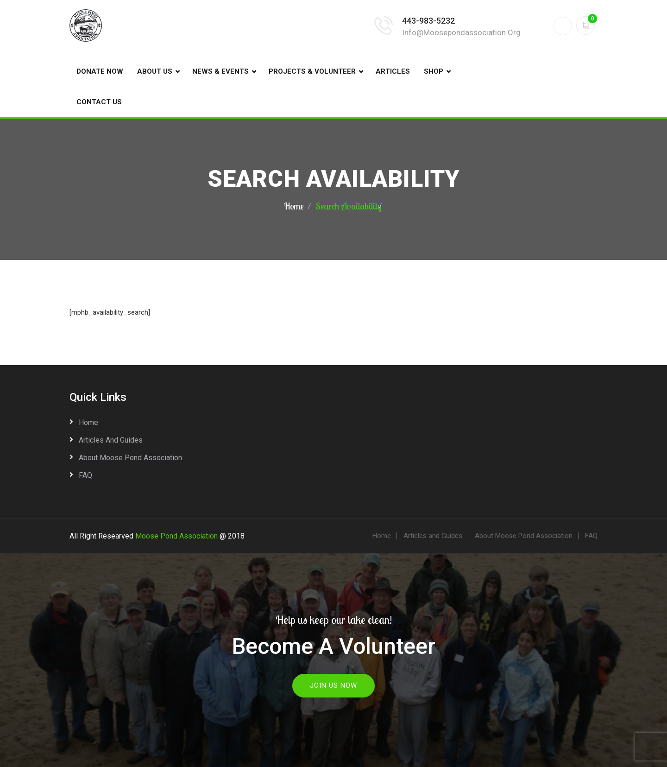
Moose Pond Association (176, 536)
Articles (393, 71)
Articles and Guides (111, 440)
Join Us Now (333, 685)
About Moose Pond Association (130, 457)
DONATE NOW (99, 71)
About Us (154, 71)
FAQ (85, 475)
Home (293, 206)
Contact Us (99, 102)
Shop (433, 71)
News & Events (220, 71)
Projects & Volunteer (312, 71)
